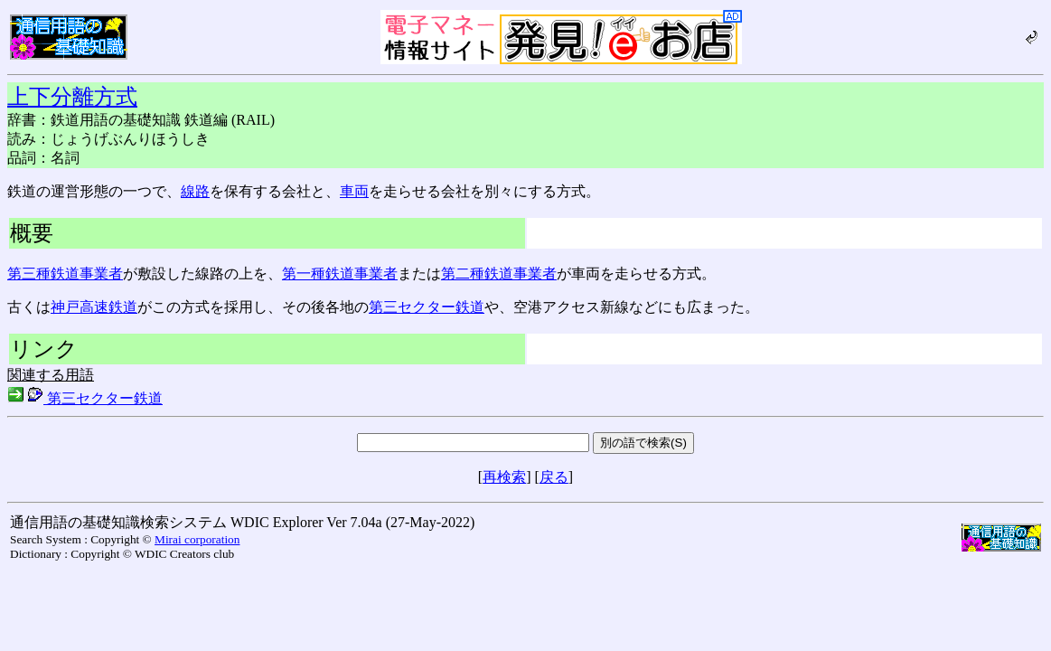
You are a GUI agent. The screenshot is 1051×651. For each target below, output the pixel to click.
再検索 (504, 477)
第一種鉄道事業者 (340, 273)
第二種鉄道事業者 (499, 273)
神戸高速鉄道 (94, 307)
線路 (195, 191)
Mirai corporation (197, 539)
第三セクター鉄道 (426, 307)
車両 (354, 191)
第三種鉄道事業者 (65, 273)
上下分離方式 (72, 96)
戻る (554, 477)
